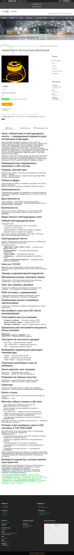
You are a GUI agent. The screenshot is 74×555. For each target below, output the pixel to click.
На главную (6, 505)
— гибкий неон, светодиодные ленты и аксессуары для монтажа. (22, 475)
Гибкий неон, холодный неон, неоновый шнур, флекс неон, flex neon (21, 46)
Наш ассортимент (56, 60)
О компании (6, 507)
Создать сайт (19, 1)
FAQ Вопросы (55, 73)
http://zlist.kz (55, 92)
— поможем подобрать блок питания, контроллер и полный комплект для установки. (23, 481)
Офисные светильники (45, 513)
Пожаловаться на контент (39, 554)
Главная (3, 18)
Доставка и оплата (41, 18)
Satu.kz (43, 552)
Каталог (12, 18)
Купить (7, 104)
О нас (21, 18)
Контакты (29, 18)
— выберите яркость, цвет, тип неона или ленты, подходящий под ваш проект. (24, 478)
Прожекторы (42, 514)
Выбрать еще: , (14, 99)
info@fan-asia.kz (56, 95)
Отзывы (54, 66)
